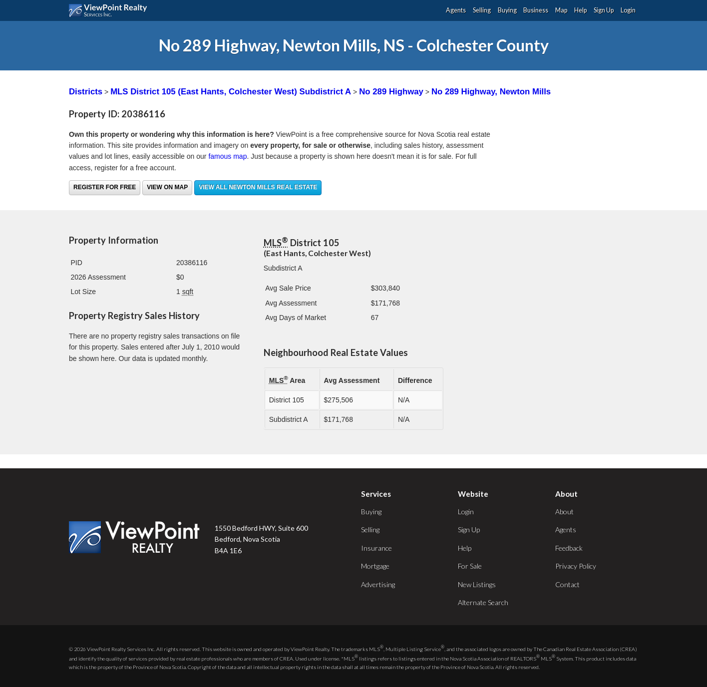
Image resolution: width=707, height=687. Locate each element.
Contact (567, 584)
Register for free (104, 187)
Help (580, 10)
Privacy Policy (575, 566)
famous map (227, 156)
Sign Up (604, 10)
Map (561, 10)
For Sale (470, 566)
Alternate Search (483, 602)
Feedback (569, 548)
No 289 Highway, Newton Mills (491, 91)
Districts (85, 91)
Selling (482, 10)
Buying (507, 10)
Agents (456, 10)
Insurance (376, 548)
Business (535, 10)
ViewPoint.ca (110, 10)
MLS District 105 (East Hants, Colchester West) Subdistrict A (230, 91)
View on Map (167, 187)
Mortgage (375, 566)
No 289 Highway (391, 91)
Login (628, 10)
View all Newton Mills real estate (258, 187)
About (564, 511)
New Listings (477, 584)
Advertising (378, 584)
